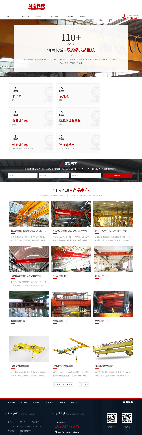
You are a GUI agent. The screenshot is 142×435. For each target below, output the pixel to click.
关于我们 (49, 6)
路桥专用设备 (25, 395)
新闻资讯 (78, 6)
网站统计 (3, 433)
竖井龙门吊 (36, 391)
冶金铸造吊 (12, 400)
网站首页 (34, 6)
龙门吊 (10, 391)
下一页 (85, 353)
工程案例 (92, 6)
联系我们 (107, 6)
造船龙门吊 (36, 395)
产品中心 (63, 6)
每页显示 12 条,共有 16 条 (63, 353)
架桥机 (22, 391)
